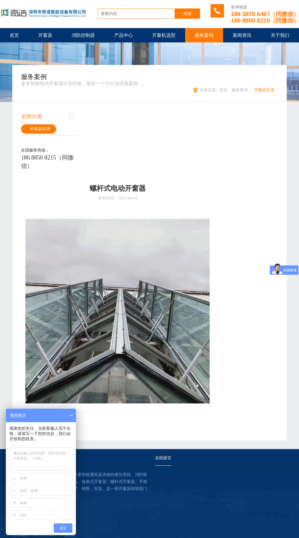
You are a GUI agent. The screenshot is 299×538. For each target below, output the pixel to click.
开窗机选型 (163, 35)
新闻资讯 (242, 35)
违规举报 (186, 532)
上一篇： (116, 353)
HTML (118, 532)
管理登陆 (167, 532)
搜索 (189, 14)
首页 (14, 35)
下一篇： (116, 359)
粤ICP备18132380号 (253, 532)
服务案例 (204, 35)
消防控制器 (83, 35)
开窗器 (45, 35)
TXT (131, 532)
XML (105, 532)
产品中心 (123, 35)
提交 (149, 509)
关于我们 (280, 35)
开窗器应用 (264, 90)
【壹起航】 (225, 532)
